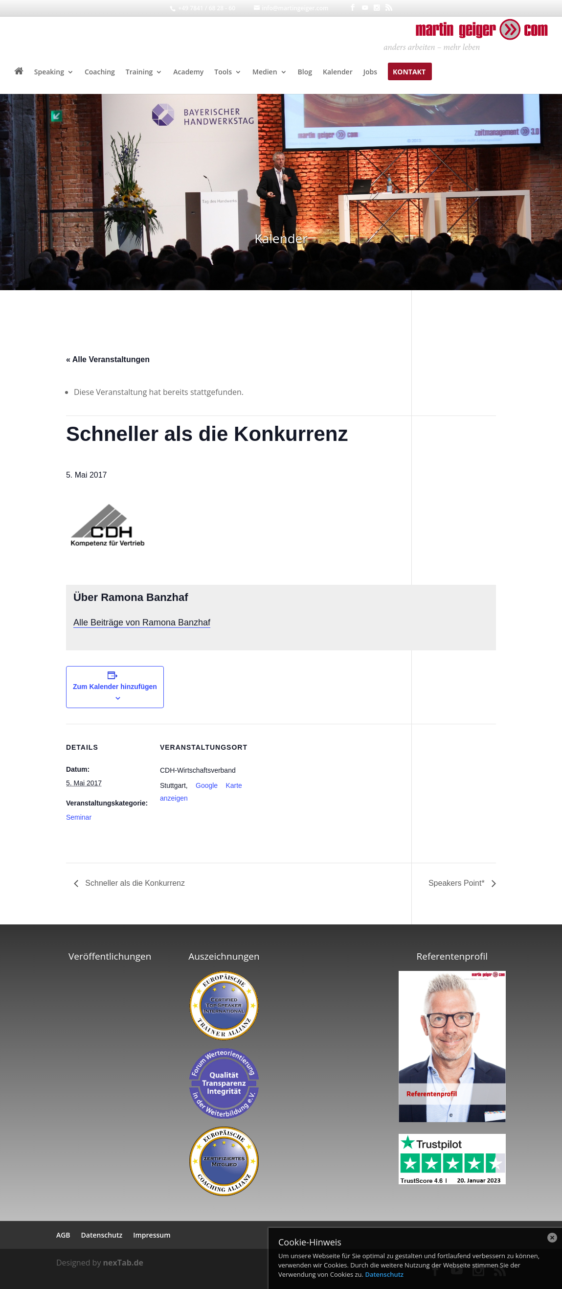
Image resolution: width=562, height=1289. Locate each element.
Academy (188, 72)
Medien (264, 72)
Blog (305, 72)
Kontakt (409, 72)
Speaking (49, 72)
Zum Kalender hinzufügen (115, 687)
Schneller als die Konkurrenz (134, 883)
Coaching (100, 72)
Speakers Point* (457, 883)
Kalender (338, 72)
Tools (223, 72)
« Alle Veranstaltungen (108, 359)
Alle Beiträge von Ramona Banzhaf (141, 622)
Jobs (370, 72)
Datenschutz (384, 1274)
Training (139, 72)
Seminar (78, 817)
